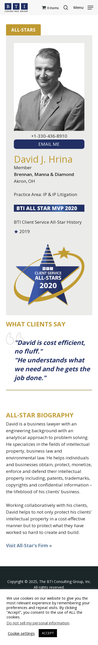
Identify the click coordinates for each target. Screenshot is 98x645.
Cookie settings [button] (21, 633)
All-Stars (23, 30)
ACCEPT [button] (48, 633)
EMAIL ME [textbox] (49, 144)
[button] (83, 7)
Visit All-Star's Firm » (29, 546)
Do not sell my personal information (38, 622)
